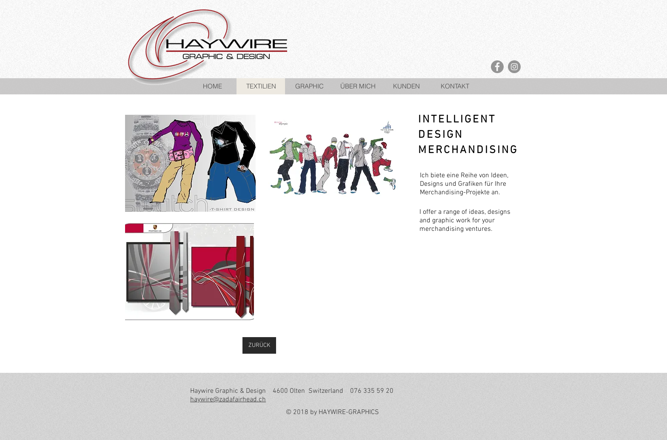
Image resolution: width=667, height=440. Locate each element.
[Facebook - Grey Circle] (497, 66)
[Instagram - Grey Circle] (514, 66)
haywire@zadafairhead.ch (228, 399)
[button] (190, 163)
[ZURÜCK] (259, 345)
